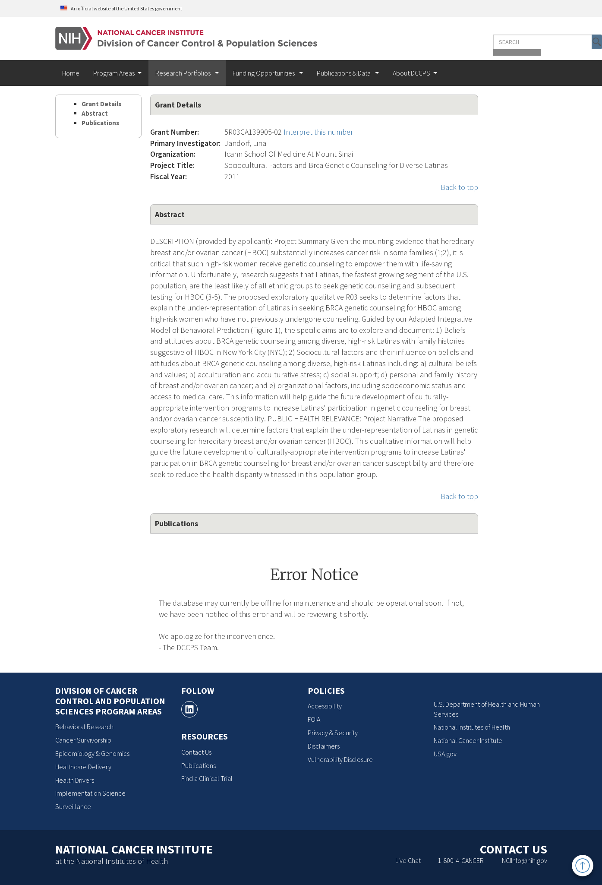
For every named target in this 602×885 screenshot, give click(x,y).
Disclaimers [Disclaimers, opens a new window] (324, 746)
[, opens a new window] (189, 709)
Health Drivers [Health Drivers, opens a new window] (74, 780)
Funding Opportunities (264, 73)
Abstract (95, 113)
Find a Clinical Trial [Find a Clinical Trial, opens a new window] (207, 778)
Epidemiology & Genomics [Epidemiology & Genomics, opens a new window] (92, 753)
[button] (528, 42)
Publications (100, 123)
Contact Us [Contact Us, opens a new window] (196, 752)
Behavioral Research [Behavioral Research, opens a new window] (84, 726)
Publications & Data (344, 73)
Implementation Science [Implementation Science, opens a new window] (90, 793)
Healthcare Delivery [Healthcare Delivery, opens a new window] (83, 766)
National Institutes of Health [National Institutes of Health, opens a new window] (472, 727)
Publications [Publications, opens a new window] (198, 765)
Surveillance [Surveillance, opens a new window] (73, 806)
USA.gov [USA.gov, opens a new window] (445, 753)
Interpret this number (318, 132)
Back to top (459, 187)
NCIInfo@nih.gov (524, 860)
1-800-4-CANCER (461, 860)
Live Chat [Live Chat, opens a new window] (408, 860)
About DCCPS (411, 73)
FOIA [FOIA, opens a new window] (314, 719)
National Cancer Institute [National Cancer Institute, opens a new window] (468, 740)
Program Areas (114, 73)
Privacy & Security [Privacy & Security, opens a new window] (333, 732)
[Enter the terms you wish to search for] (481, 42)
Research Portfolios (183, 73)
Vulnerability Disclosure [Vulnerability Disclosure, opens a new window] (340, 759)
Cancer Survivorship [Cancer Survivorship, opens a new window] (83, 740)
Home (70, 73)
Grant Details (101, 104)
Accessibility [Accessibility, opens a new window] (325, 706)
